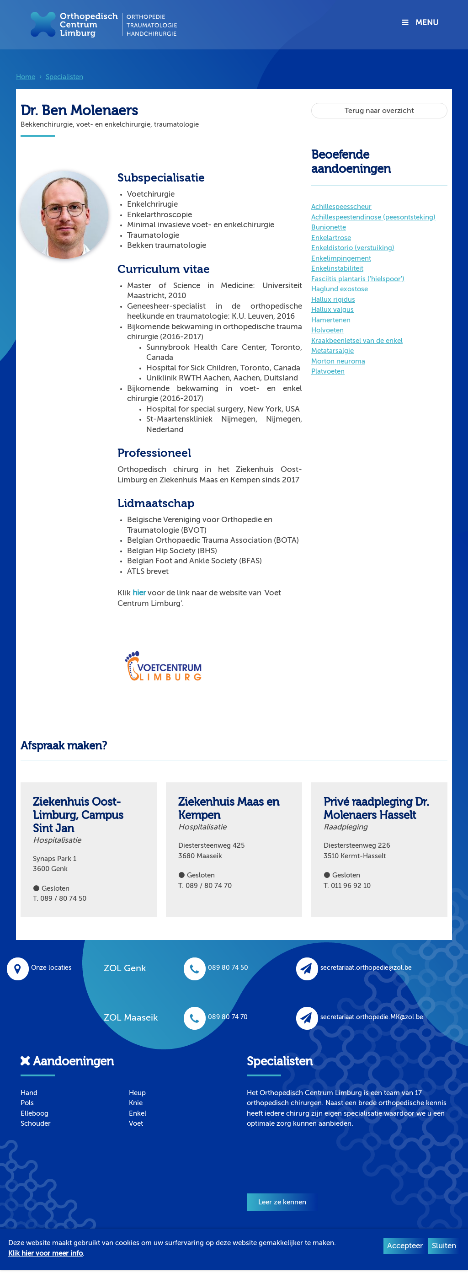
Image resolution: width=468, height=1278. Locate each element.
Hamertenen (331, 320)
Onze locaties (39, 967)
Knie (136, 1103)
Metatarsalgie (332, 350)
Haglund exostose (339, 289)
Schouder (36, 1123)
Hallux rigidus (333, 299)
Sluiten (444, 1245)
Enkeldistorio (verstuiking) (352, 247)
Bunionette (328, 227)
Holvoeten (327, 330)
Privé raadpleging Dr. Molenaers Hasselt (376, 809)
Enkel (137, 1113)
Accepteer (405, 1245)
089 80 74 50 (216, 967)
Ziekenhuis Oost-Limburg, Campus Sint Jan (78, 815)
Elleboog (34, 1113)
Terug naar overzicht (379, 111)
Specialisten (64, 76)
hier (139, 592)
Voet (136, 1123)
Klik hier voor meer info (45, 1253)
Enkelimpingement (341, 258)
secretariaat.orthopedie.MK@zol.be (359, 1017)
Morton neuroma (338, 361)
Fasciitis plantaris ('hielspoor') (357, 279)
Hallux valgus (332, 309)
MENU (419, 22)
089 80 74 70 (216, 1017)
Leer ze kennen (282, 1202)
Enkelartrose (331, 237)
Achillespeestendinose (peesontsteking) (373, 217)
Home (25, 76)
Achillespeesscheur (341, 206)
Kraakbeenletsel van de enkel (357, 340)
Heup (137, 1092)
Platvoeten (328, 371)
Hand (29, 1092)
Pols (27, 1103)
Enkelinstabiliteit (337, 268)
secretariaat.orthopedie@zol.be (354, 967)
